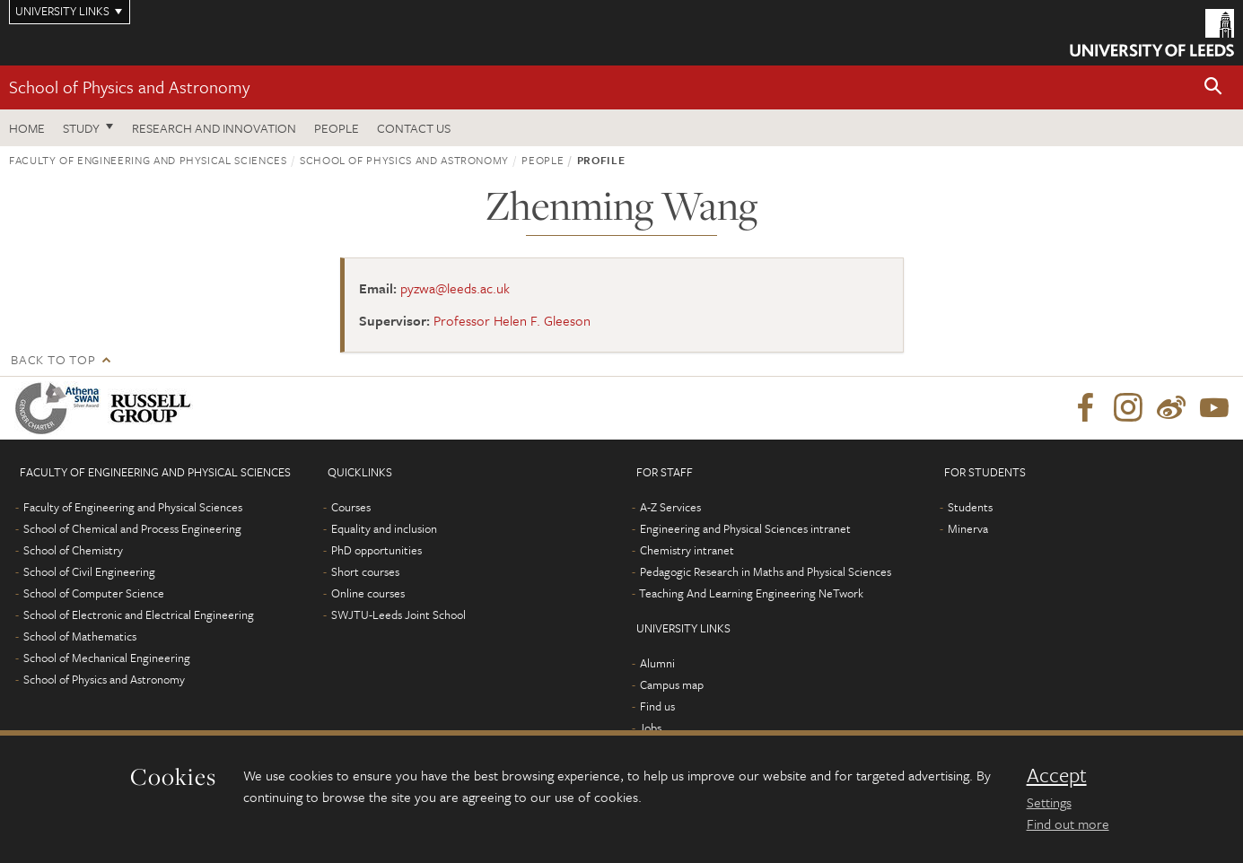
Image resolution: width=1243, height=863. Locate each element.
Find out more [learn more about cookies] (1068, 823)
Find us (657, 706)
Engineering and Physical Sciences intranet (745, 528)
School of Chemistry (73, 550)
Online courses (368, 593)
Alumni (657, 663)
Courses (351, 507)
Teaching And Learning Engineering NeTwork (751, 593)
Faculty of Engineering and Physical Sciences (148, 160)
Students (970, 507)
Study (81, 127)
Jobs (650, 728)
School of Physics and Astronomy (129, 86)
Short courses (365, 571)
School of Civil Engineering (89, 571)
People (336, 127)
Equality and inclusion (384, 528)
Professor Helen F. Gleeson (512, 320)
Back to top (53, 359)
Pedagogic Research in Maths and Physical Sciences (765, 571)
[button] (1213, 87)
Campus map (672, 684)
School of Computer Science (93, 593)
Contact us (414, 127)
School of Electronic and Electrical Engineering (138, 614)
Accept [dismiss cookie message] (1057, 775)
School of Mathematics (79, 636)
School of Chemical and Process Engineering (132, 528)
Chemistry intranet (687, 550)
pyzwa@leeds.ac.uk (455, 288)
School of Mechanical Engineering (106, 658)
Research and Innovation (214, 127)
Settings (1049, 802)
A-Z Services (670, 507)
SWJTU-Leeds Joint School (398, 614)
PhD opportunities (376, 550)
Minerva (968, 528)
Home (27, 127)
